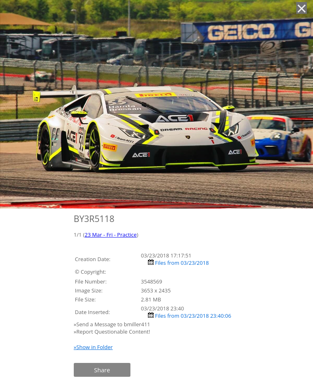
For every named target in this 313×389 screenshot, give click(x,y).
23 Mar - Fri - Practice (111, 234)
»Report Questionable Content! (112, 331)
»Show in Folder (93, 347)
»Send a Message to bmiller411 (113, 324)
